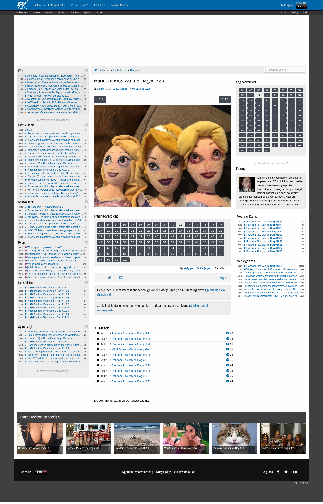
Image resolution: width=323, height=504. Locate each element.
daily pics (189, 268)
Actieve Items (22, 12)
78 (204, 248)
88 (156, 253)
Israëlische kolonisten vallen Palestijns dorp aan (54, 140)
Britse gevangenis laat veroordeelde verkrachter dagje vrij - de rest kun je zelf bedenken (54, 86)
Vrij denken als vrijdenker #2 (54, 264)
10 (172, 224)
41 (164, 236)
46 (204, 236)
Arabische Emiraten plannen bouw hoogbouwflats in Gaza (54, 133)
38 (140, 236)
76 (188, 248)
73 (164, 248)
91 (180, 253)
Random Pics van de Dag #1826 (54, 307)
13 (196, 224)
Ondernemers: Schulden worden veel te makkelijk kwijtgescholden (54, 109)
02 (108, 224)
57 (164, 242)
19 (116, 230)
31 (212, 230)
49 (100, 242)
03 (116, 224)
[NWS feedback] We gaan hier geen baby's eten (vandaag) (54, 270)
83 (116, 253)
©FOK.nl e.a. (301, 483)
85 (132, 253)
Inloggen (287, 5)
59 (180, 242)
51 (116, 242)
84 (124, 253)
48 (220, 236)
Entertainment (57, 5)
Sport (73, 5)
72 (156, 248)
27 (180, 230)
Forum (283, 12)
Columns (49, 12)
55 (148, 242)
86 (140, 253)
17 (100, 230)
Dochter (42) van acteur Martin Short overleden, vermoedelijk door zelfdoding (54, 99)
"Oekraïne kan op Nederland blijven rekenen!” (54, 193)
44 (188, 236)
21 (132, 230)
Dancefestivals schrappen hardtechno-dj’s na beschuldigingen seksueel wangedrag (54, 79)
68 (124, 248)
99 (116, 259)
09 (164, 224)
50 (108, 242)
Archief (100, 12)
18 (108, 230)
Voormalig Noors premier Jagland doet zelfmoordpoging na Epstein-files (54, 92)
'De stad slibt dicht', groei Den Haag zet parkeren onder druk (54, 274)
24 (156, 230)
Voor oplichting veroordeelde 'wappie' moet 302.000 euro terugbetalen (54, 196)
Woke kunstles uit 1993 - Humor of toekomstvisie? (54, 102)
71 (148, 248)
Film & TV (101, 5)
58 (172, 242)
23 (148, 230)
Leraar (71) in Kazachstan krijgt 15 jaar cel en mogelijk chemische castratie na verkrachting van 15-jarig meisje (54, 89)
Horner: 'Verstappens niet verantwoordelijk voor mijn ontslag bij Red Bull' (54, 112)
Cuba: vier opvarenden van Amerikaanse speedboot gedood (54, 277)
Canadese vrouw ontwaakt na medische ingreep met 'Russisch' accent (54, 105)
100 (125, 259)
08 (156, 224)
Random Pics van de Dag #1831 (54, 95)
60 (188, 242)
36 (124, 236)
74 (172, 248)
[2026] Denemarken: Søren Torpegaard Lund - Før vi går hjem (54, 267)
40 (156, 236)
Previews (75, 12)
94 (204, 253)
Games (85, 5)
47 (212, 236)
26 (172, 230)
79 (212, 248)
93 (196, 253)
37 (132, 236)
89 (164, 253)
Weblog (294, 12)
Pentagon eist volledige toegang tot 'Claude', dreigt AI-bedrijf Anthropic (272, 292)
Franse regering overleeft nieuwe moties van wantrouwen (54, 143)
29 (196, 230)
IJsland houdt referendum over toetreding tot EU (54, 146)
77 (196, 248)
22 (140, 230)
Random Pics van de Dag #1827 (54, 304)
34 (108, 236)
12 (188, 224)
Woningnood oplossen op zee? (54, 247)
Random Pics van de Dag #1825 (54, 311)
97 (100, 259)
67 (116, 248)
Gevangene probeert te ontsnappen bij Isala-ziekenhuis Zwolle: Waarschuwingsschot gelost (54, 351)
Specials (88, 12)
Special (106, 70)
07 (148, 224)
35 (116, 236)
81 (100, 253)
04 (124, 224)
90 (172, 253)
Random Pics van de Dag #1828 (54, 301)
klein (54, 130)
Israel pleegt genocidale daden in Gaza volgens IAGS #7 (54, 257)
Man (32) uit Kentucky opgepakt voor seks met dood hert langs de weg (54, 358)
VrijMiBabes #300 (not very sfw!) (54, 297)
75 (180, 248)
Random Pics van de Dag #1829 (54, 294)
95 (212, 253)
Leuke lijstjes (119, 70)
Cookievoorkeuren (184, 472)
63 (212, 242)
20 (124, 230)
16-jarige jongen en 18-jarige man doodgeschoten (54, 250)
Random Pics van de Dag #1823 (54, 317)
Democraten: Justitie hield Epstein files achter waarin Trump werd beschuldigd (54, 173)
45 (196, 236)
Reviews (62, 12)
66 (108, 248)
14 (204, 224)
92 (188, 253)
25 (164, 230)
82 (108, 253)
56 (156, 242)
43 (180, 236)
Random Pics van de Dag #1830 (54, 291)
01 (100, 224)
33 (100, 236)
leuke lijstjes (203, 268)
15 (212, 224)
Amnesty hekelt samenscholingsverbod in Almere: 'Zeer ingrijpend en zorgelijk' (54, 76)
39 (148, 236)
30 (204, 230)
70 (140, 248)
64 (220, 242)
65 (100, 248)
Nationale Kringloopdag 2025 (54, 207)
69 (132, 248)
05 (132, 224)
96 (220, 253)
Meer (124, 5)
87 (148, 253)
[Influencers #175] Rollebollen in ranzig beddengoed (54, 254)
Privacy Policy (162, 472)
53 (132, 242)
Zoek (305, 12)
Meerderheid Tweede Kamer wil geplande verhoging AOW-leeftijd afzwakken (54, 82)
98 (108, 259)
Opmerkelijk (136, 70)
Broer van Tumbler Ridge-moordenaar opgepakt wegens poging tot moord (54, 355)
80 (220, 248)
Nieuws (36, 12)
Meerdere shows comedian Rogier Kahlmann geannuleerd (54, 260)
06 (140, 224)
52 (124, 242)
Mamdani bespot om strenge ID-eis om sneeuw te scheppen (54, 361)
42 (172, 236)
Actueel (39, 5)
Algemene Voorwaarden (136, 472)
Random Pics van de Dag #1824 (54, 314)
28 (188, 230)
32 (220, 230)
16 (220, 224)
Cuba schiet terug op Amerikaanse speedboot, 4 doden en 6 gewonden (54, 136)
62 (204, 242)
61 (196, 242)
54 (140, 242)
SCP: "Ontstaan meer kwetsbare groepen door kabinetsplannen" (54, 230)
